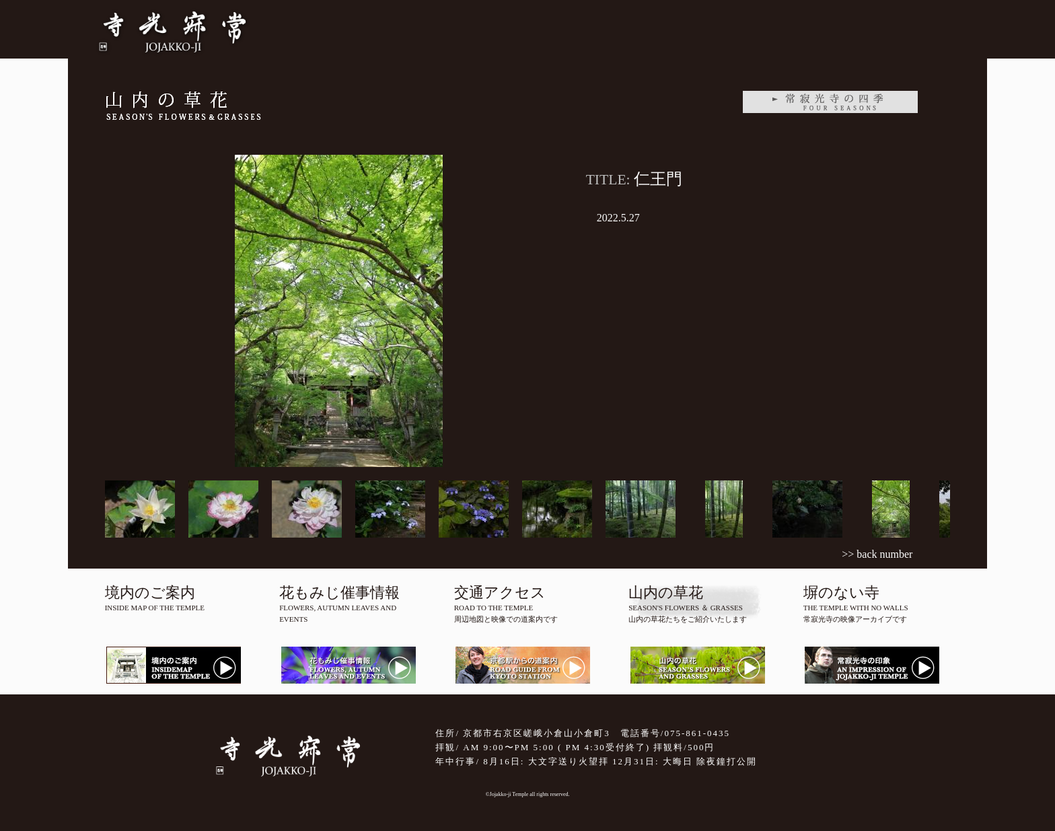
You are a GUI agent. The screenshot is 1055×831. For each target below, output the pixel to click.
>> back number (877, 554)
